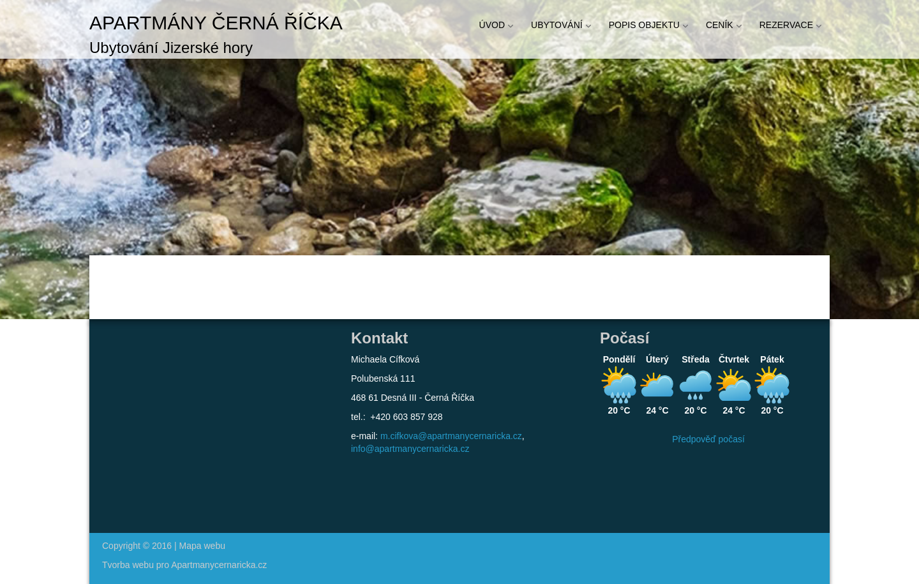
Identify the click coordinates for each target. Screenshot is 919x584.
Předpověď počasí (708, 439)
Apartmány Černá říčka (216, 22)
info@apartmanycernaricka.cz (410, 449)
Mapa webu (202, 546)
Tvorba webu (128, 565)
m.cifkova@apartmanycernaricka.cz (451, 436)
